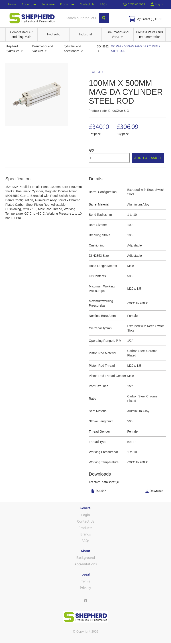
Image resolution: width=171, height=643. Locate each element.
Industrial (85, 34)
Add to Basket (147, 158)
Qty (91, 150)
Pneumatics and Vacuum (117, 35)
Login (85, 515)
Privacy (85, 588)
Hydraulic (53, 34)
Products (67, 4)
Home (12, 4)
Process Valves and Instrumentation (149, 35)
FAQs (103, 4)
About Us (29, 4)
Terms (85, 581)
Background (85, 558)
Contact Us (87, 4)
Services (48, 4)
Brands (85, 534)
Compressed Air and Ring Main (21, 35)
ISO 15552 (102, 46)
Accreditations (85, 564)
